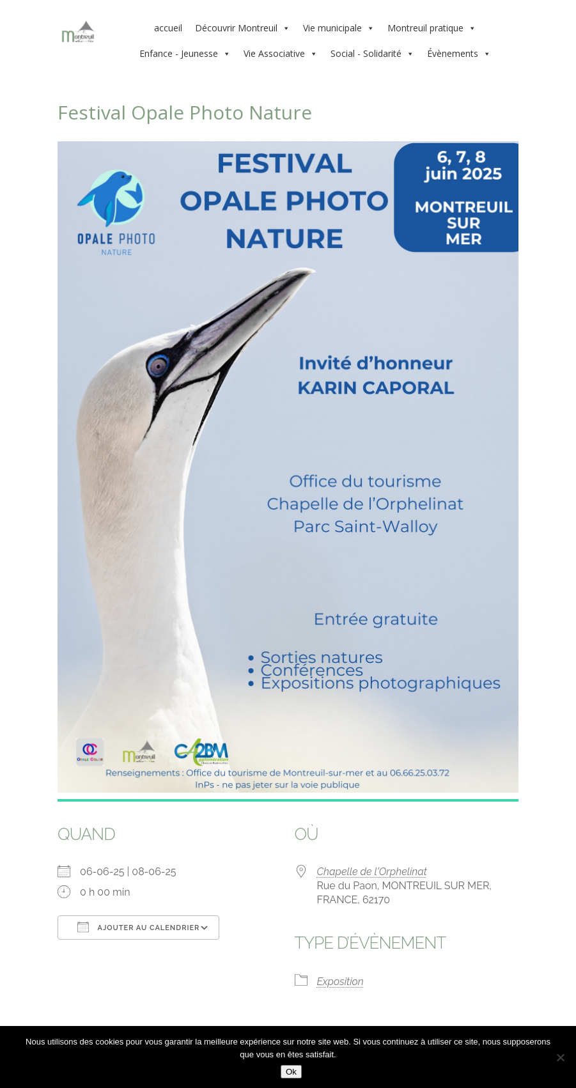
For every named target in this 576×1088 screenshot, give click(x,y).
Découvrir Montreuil (242, 28)
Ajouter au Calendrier (138, 927)
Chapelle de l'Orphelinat (372, 872)
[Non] (560, 1057)
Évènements (459, 53)
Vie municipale (339, 28)
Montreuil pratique (431, 28)
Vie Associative (281, 53)
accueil (168, 28)
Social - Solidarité (372, 53)
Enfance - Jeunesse (185, 53)
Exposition (340, 981)
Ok (291, 1071)
